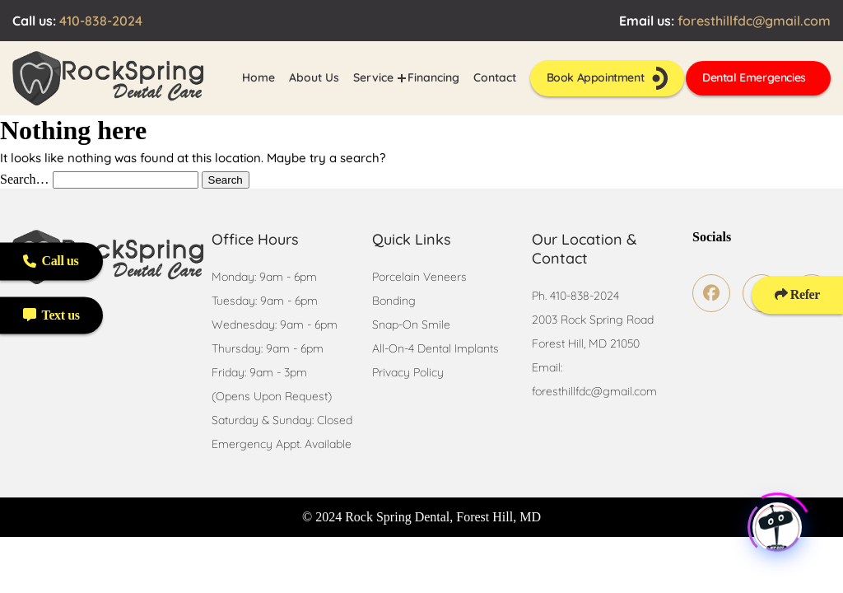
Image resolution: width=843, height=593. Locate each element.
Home (258, 77)
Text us (51, 315)
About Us (314, 77)
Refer (797, 294)
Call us (50, 261)
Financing (433, 77)
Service (373, 77)
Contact (494, 77)
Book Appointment (607, 78)
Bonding (394, 300)
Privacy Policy (408, 372)
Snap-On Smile (411, 324)
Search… (24, 179)
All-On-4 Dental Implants (435, 348)
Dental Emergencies (753, 77)
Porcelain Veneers (419, 276)
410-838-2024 (100, 20)
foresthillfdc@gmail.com (754, 20)
